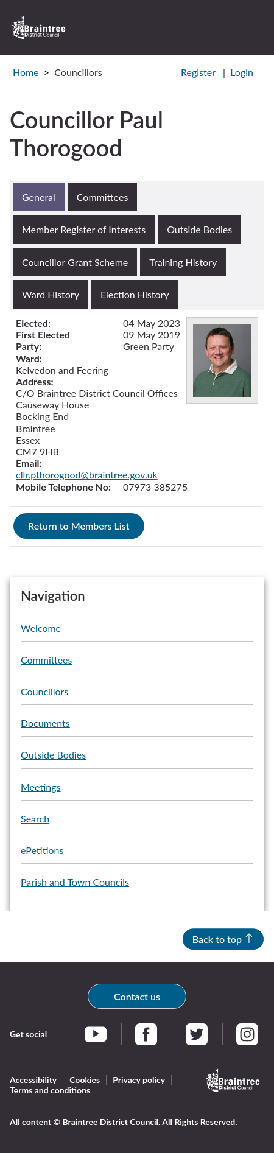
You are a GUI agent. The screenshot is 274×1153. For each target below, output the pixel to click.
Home (26, 72)
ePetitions (42, 850)
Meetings (40, 787)
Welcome (41, 628)
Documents (45, 723)
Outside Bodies (53, 754)
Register (198, 72)
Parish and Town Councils (75, 882)
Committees (46, 659)
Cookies (84, 1079)
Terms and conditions (50, 1090)
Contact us (137, 996)
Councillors (44, 691)
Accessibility (33, 1079)
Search (35, 818)
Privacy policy (139, 1079)
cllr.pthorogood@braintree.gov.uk (87, 474)
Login (241, 72)
